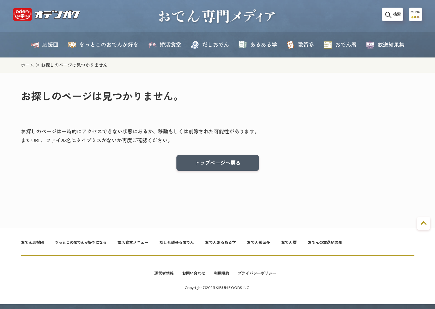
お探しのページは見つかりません (74, 65)
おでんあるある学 (249, 245)
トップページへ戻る (217, 163)
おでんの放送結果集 (365, 245)
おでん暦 (325, 245)
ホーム (27, 65)
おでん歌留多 (291, 245)
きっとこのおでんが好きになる (90, 245)
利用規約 (222, 277)
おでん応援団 (34, 245)
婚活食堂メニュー (150, 245)
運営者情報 (157, 277)
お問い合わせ (190, 277)
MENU (414, 16)
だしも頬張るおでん (200, 245)
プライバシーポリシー (261, 277)
